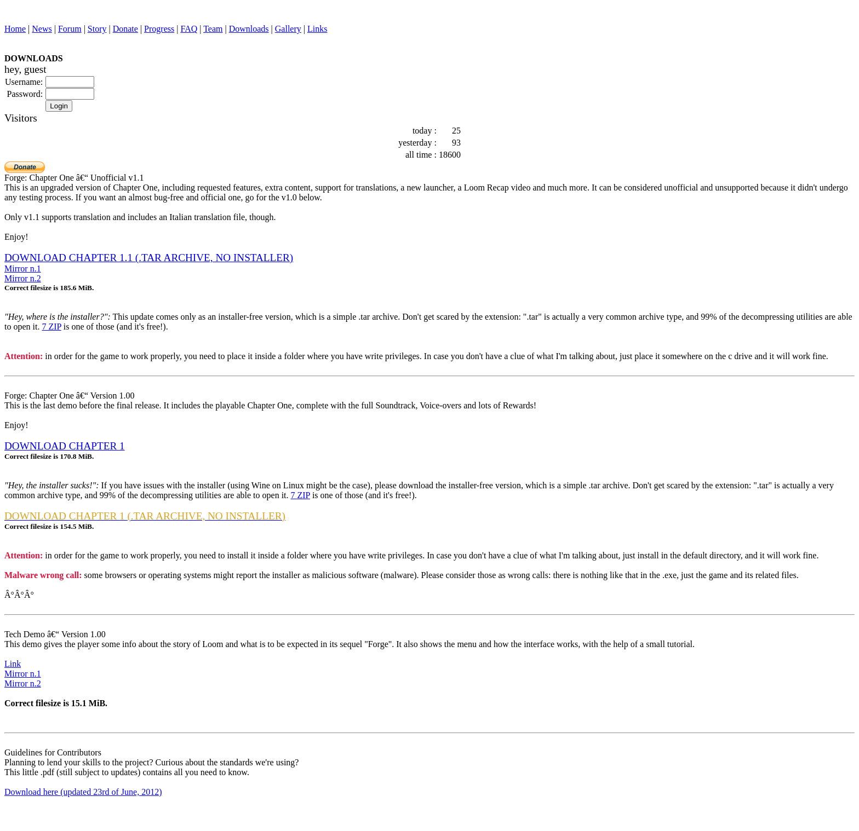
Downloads (249, 28)
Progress (159, 28)
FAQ (188, 28)
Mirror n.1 (22, 268)
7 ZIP (51, 326)
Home (15, 28)
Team (212, 28)
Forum (70, 28)
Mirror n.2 (22, 278)
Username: (24, 81)
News (41, 28)
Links (317, 28)
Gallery (288, 28)
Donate (125, 28)
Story (97, 28)
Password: (25, 94)
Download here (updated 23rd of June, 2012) (83, 792)
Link (12, 663)
